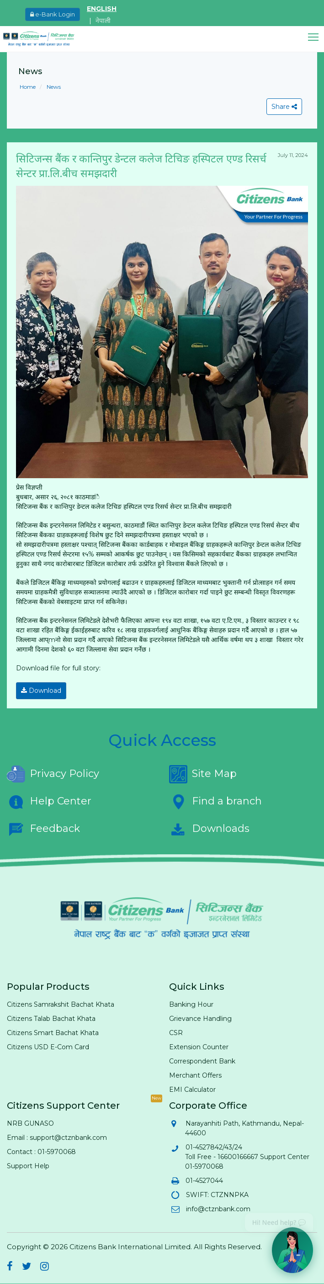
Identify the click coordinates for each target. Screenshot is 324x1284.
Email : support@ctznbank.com (57, 1137)
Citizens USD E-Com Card (48, 1047)
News (53, 86)
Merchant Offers (195, 1075)
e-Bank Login (52, 14)
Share (284, 107)
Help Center (49, 802)
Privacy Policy (53, 774)
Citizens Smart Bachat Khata (53, 1033)
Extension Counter (198, 1047)
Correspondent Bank (202, 1061)
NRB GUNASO (30, 1123)
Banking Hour (191, 1004)
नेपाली (103, 20)
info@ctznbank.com (217, 1209)
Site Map (203, 774)
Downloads (209, 829)
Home (28, 86)
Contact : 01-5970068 (41, 1152)
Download (41, 690)
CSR (176, 1033)
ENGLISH (102, 9)
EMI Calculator (192, 1089)
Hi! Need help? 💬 (279, 1219)
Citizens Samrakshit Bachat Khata (60, 1004)
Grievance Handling (200, 1018)
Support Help (28, 1166)
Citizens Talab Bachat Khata (51, 1018)
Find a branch (215, 802)
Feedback (43, 829)
